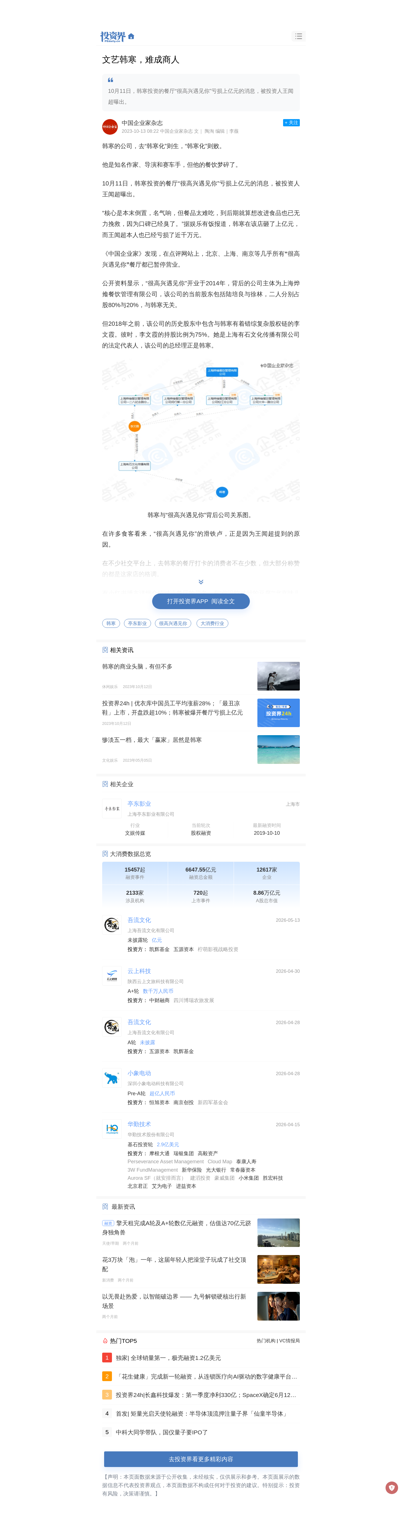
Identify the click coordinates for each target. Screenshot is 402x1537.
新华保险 (192, 1170)
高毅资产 (208, 1153)
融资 (108, 1223)
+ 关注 (291, 122)
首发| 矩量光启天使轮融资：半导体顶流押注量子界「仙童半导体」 (202, 1413)
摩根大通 (159, 1153)
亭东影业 (137, 623)
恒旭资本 (159, 1102)
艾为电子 (162, 1186)
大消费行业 (212, 623)
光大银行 (216, 1170)
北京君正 (138, 1186)
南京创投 (184, 1102)
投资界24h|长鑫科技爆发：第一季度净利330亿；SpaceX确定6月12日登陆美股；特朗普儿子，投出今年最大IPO (206, 1396)
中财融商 (159, 1000)
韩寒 (111, 623)
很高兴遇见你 (173, 623)
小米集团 (249, 1178)
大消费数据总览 (130, 854)
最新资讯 (123, 1206)
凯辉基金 (159, 949)
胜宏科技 (273, 1178)
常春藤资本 (242, 1170)
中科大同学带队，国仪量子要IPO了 (162, 1432)
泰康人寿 (246, 1161)
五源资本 (184, 949)
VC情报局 (289, 1340)
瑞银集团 (184, 1153)
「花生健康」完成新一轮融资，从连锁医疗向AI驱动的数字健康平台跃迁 (206, 1377)
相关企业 (121, 784)
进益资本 (186, 1186)
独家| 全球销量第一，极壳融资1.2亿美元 (168, 1358)
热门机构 (266, 1340)
